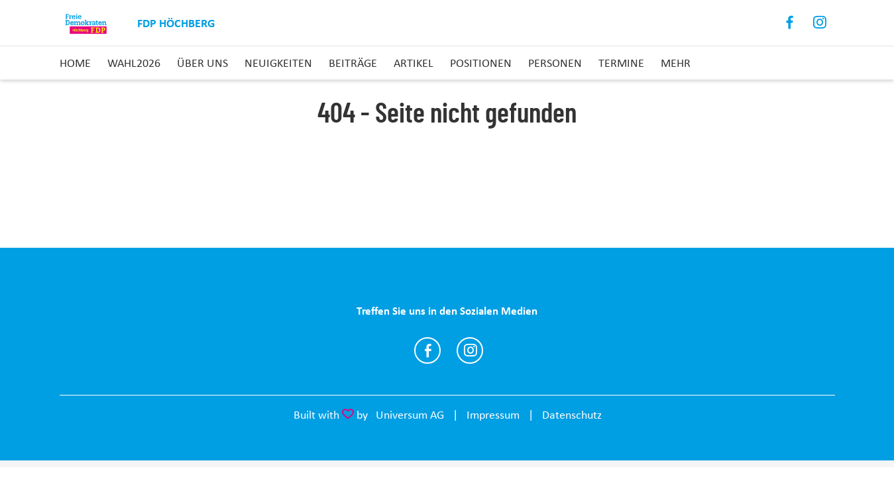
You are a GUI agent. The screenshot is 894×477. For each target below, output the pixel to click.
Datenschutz (572, 415)
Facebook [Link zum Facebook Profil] (790, 23)
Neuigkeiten (278, 63)
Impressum (493, 415)
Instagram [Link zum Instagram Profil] (820, 23)
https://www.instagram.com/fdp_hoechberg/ (470, 350)
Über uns (202, 63)
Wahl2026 (133, 63)
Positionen (481, 63)
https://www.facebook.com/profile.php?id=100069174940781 (427, 350)
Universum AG (410, 415)
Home (75, 63)
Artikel (413, 63)
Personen (555, 63)
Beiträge (353, 63)
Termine (621, 63)
